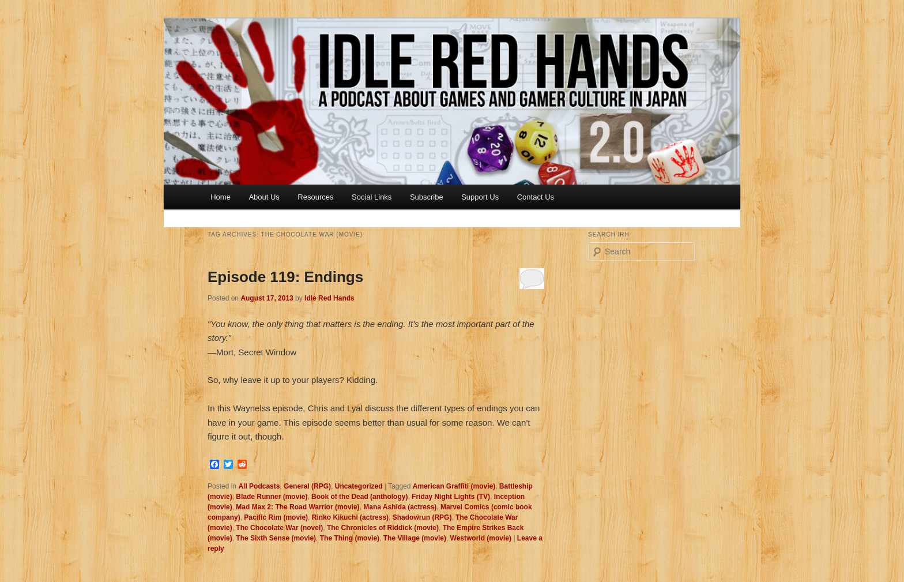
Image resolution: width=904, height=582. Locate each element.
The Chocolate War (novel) (279, 528)
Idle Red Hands (329, 298)
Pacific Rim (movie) (276, 517)
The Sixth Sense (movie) (276, 538)
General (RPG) (307, 486)
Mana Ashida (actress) (399, 507)
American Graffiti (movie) (454, 486)
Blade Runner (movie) (271, 497)
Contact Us (535, 197)
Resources (315, 197)
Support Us (480, 197)
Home (220, 197)
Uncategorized (359, 486)
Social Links (371, 197)
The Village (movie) (414, 538)
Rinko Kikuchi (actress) (350, 517)
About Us (263, 197)
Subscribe (426, 197)
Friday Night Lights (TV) (451, 497)
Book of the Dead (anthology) (359, 497)
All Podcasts (259, 486)
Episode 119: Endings (285, 277)
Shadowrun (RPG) (422, 517)
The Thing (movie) (349, 538)
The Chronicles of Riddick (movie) (383, 528)
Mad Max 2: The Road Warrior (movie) (297, 507)
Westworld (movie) (480, 538)
